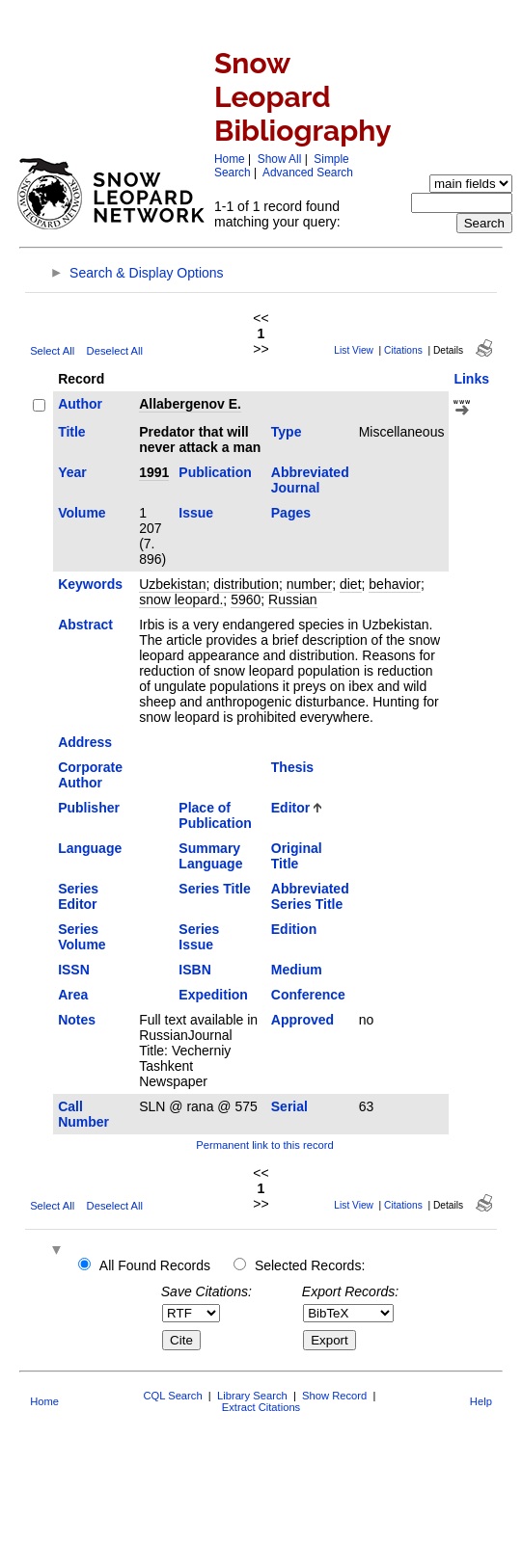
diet (351, 584)
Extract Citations (261, 1407)
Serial (289, 1106)
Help (481, 1401)
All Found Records (154, 1265)
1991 (154, 472)
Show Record (334, 1395)
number (309, 584)
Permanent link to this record (264, 1145)
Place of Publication (215, 815)
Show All (280, 159)
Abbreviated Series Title (310, 896)
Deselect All (115, 351)
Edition (293, 929)
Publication (215, 472)
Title (72, 431)
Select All (52, 351)
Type (286, 431)
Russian (292, 599)
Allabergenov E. (190, 404)
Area (73, 994)
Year (72, 472)
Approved (302, 1019)
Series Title (214, 888)
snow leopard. (181, 599)
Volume (82, 512)
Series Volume (82, 936)
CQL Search (172, 1395)
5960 (246, 599)
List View (353, 350)
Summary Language (210, 855)
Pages (291, 512)
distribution (246, 584)
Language (90, 848)
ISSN (74, 969)
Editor (290, 807)
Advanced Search (307, 172)
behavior (395, 584)
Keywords (90, 584)
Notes (77, 1019)
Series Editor (78, 896)
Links (471, 378)
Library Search (252, 1395)
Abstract (85, 624)
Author (80, 404)
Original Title (296, 855)
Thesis (292, 767)
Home (229, 159)
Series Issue (199, 936)
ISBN (194, 969)
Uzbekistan (172, 584)
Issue (196, 512)
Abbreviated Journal (310, 480)
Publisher (89, 807)
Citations (403, 350)
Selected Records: (310, 1265)
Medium (296, 969)
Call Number (83, 1114)
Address (85, 742)
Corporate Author (90, 774)
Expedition (213, 994)
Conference (308, 994)
